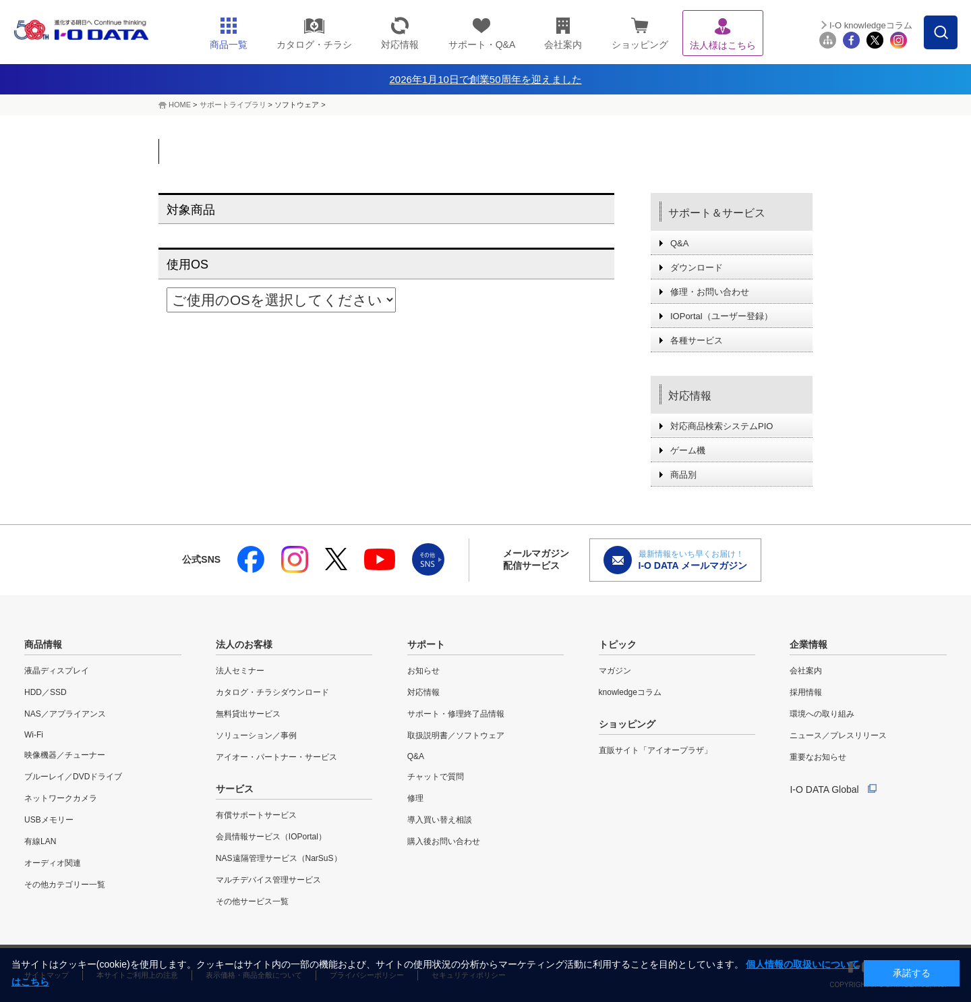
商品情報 (43, 644)
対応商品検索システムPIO (721, 426)
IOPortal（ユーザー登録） (721, 316)
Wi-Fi (33, 735)
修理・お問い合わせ (709, 292)
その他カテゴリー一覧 (64, 884)
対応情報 (689, 395)
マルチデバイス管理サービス (268, 880)
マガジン (615, 670)
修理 (415, 798)
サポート (426, 644)
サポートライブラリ (233, 105)
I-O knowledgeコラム (870, 25)
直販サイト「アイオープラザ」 (655, 750)
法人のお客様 (244, 644)
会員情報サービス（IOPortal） (271, 836)
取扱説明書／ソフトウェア (455, 735)
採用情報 (806, 692)
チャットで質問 (435, 776)
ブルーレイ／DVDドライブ (73, 776)
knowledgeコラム (630, 692)
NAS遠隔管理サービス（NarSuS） (279, 858)
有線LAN (40, 841)
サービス (235, 788)
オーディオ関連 (52, 863)
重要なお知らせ (818, 757)
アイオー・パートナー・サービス (276, 757)
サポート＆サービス (716, 213)
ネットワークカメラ (60, 798)
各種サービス (696, 340)
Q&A (679, 243)
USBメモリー (48, 820)
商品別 (683, 475)
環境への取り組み (822, 714)
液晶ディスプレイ (56, 670)
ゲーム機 (687, 450)
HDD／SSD (45, 692)
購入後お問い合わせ (443, 841)
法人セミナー (240, 670)
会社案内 (806, 670)
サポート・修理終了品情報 (455, 714)
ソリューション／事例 (256, 735)
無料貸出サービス (248, 714)
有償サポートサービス (256, 815)
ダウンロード (696, 267)
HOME (180, 105)
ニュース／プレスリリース (838, 735)
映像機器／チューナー (64, 755)
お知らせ (423, 670)
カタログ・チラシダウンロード (272, 692)
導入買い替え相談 (439, 820)
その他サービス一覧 (252, 901)
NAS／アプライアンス (65, 714)
